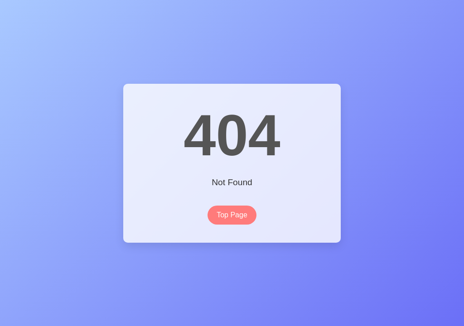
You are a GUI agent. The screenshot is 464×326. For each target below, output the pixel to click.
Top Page (232, 215)
